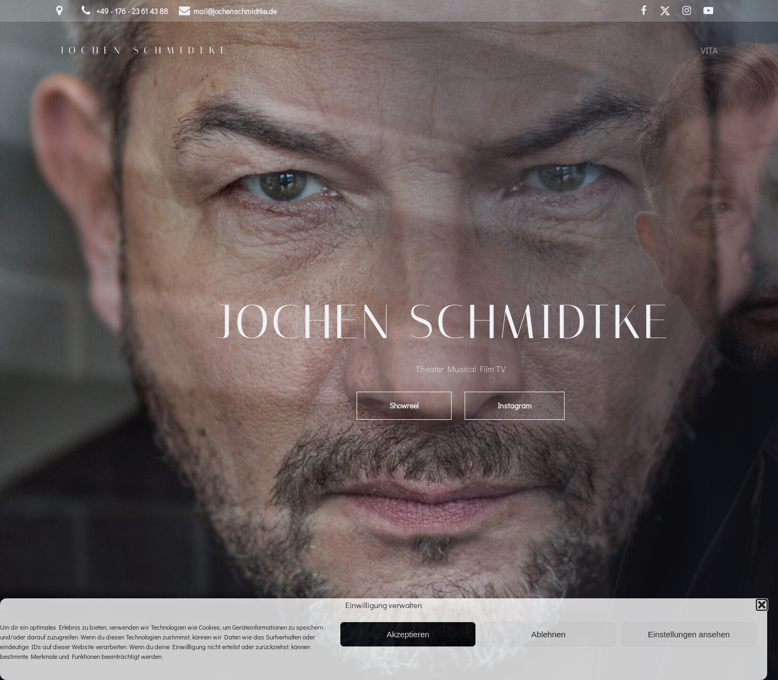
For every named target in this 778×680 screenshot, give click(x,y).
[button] (761, 604)
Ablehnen (548, 634)
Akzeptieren (407, 634)
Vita (709, 50)
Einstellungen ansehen (689, 634)
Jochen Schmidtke (146, 50)
